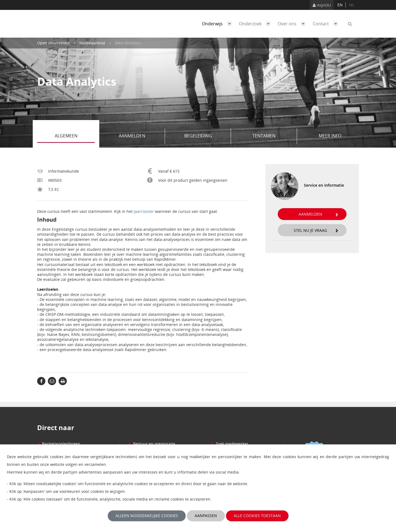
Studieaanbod (92, 42)
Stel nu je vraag (316, 230)
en (340, 4)
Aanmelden (140, 136)
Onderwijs (218, 23)
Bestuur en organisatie (151, 443)
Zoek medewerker (229, 443)
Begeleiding (205, 136)
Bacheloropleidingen (58, 443)
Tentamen (272, 136)
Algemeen (75, 136)
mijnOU (322, 5)
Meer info (330, 136)
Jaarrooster (144, 211)
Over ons (293, 23)
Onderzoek (256, 23)
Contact (327, 23)
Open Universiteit (53, 42)
